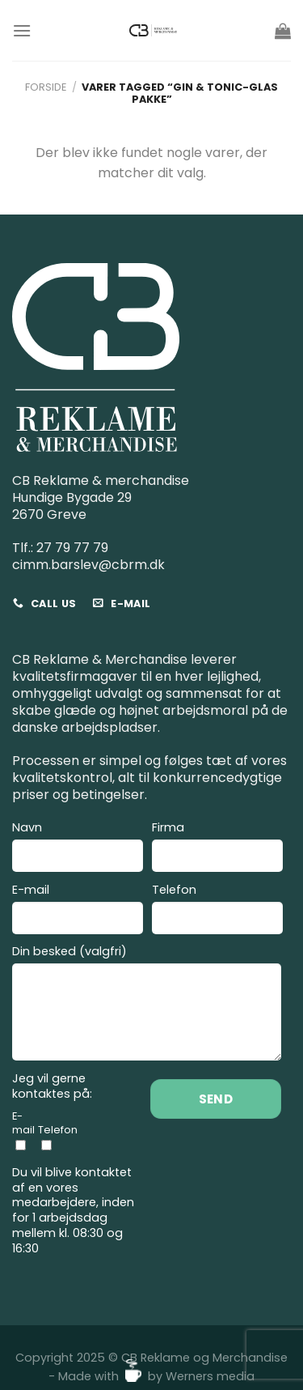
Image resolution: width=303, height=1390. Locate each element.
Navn (77, 849)
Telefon (217, 911)
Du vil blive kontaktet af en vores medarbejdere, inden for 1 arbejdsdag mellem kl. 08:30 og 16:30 (73, 1210)
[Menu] (22, 30)
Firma (217, 849)
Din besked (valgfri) (146, 1005)
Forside (45, 87)
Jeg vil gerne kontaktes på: (52, 1086)
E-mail (77, 911)
